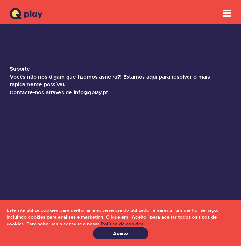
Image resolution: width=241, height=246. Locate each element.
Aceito (120, 233)
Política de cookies (122, 224)
